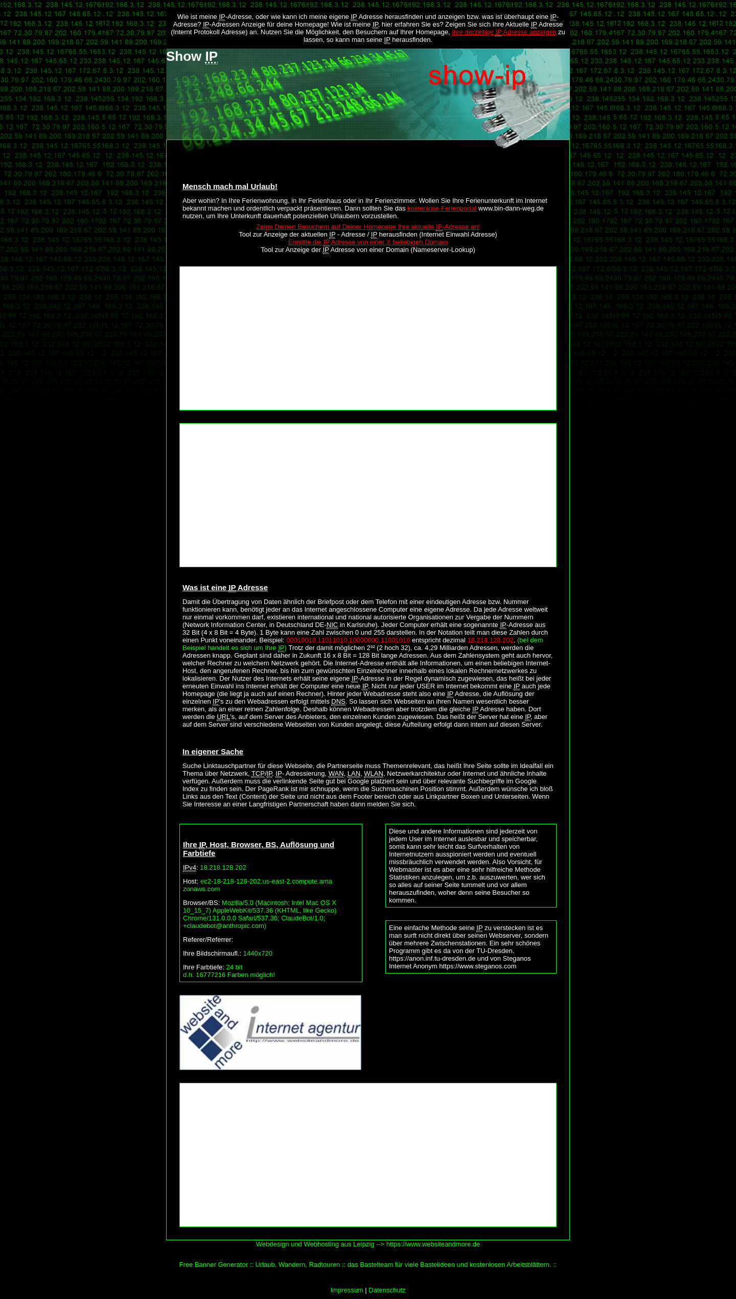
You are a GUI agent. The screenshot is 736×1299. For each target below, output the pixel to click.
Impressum (346, 1290)
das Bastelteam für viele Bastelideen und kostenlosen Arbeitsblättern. (449, 1264)
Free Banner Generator (213, 1264)
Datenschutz (387, 1290)
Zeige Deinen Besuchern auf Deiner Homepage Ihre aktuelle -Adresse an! (368, 226)
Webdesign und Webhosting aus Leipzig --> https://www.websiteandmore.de (368, 1244)
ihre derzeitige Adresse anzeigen (504, 32)
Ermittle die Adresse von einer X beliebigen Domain (368, 242)
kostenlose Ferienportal (441, 208)
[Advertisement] (368, 338)
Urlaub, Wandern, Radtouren (297, 1264)
